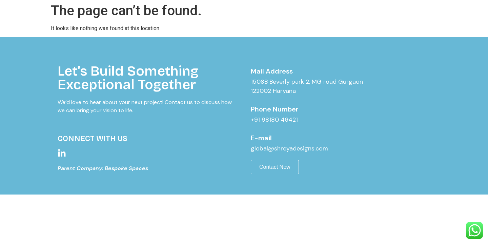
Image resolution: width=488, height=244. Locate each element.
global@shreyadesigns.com (289, 148)
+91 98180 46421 (274, 120)
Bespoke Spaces (126, 168)
